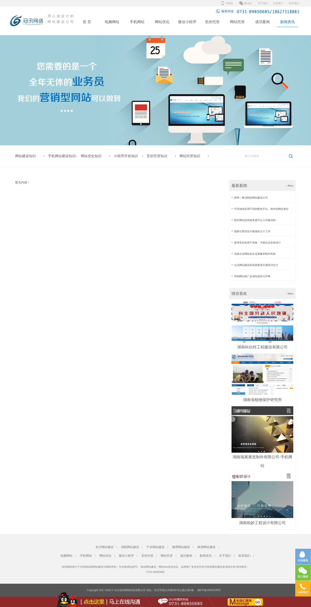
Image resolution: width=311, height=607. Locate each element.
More (290, 185)
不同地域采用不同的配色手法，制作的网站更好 (261, 208)
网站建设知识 (25, 156)
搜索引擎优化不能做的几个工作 (252, 231)
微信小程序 (187, 22)
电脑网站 (112, 22)
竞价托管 (212, 22)
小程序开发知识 (126, 156)
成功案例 (262, 22)
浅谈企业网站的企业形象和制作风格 (255, 253)
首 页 (87, 22)
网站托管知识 (189, 156)
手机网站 (137, 22)
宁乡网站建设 (155, 547)
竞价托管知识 (157, 156)
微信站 (248, 3)
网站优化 (162, 22)
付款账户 (278, 3)
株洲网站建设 (206, 547)
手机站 (229, 3)
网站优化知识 (91, 156)
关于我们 (263, 3)
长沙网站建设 (104, 547)
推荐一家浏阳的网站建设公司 (251, 197)
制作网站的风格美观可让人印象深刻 (255, 220)
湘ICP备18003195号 (209, 590)
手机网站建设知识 (62, 156)
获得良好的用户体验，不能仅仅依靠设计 (257, 242)
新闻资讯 (287, 22)
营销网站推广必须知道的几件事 (252, 276)
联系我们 (294, 3)
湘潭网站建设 (181, 547)
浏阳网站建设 (130, 547)
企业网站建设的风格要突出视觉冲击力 (256, 265)
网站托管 (237, 22)
